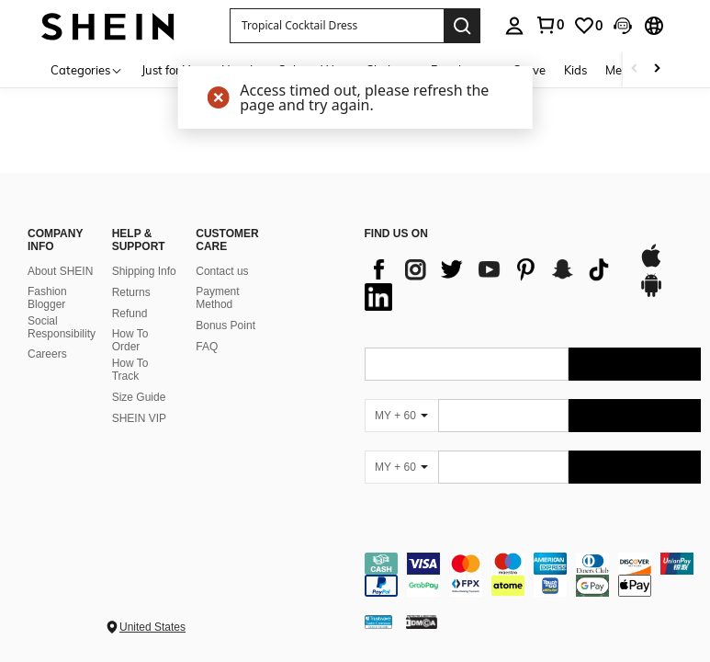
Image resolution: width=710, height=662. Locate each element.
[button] (337, 25)
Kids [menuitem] (575, 70)
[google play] (651, 294)
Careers (47, 354)
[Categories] (86, 69)
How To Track (130, 369)
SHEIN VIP (139, 418)
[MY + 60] (401, 415)
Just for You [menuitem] (172, 70)
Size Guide (139, 397)
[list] (493, 283)
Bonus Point (225, 325)
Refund (130, 313)
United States (152, 627)
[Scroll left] (634, 69)
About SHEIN (60, 271)
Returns (131, 292)
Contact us (222, 271)
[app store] (651, 264)
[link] (549, 25)
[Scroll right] (656, 69)
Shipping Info (144, 271)
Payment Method (217, 298)
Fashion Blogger (47, 298)
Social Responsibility (62, 327)
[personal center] (514, 26)
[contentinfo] (533, 575)
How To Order (130, 340)
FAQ (207, 346)
